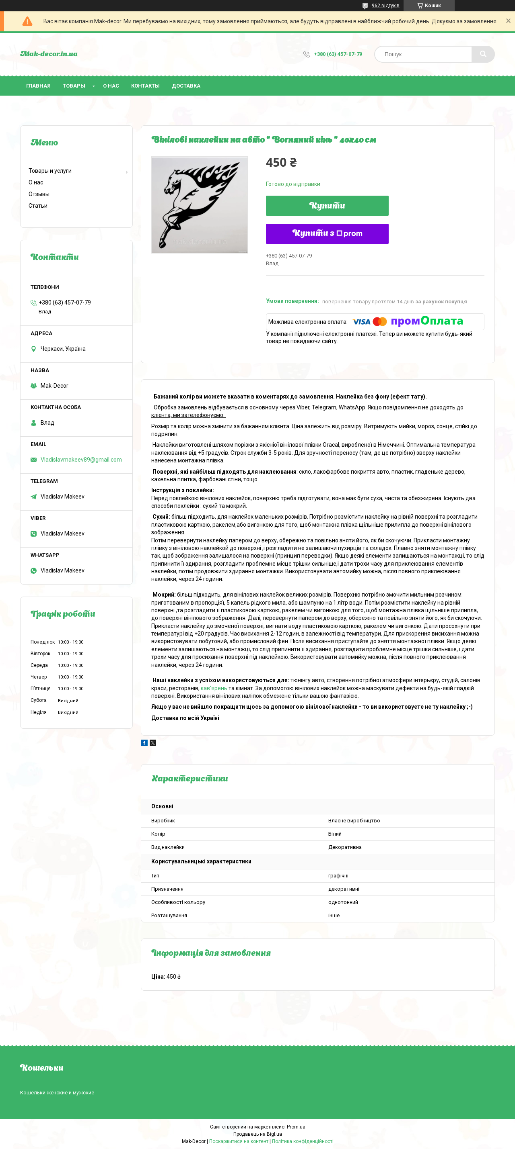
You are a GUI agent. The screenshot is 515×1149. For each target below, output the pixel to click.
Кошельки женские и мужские (57, 1093)
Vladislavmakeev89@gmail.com (81, 459)
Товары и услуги (50, 171)
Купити (327, 206)
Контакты (145, 86)
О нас (111, 86)
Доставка (186, 86)
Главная (38, 86)
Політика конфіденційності (303, 1141)
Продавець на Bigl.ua (257, 1134)
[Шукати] (483, 54)
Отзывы (39, 194)
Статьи (38, 205)
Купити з (328, 234)
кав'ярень (214, 688)
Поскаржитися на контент (238, 1141)
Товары (74, 86)
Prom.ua (296, 1127)
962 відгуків (386, 5)
